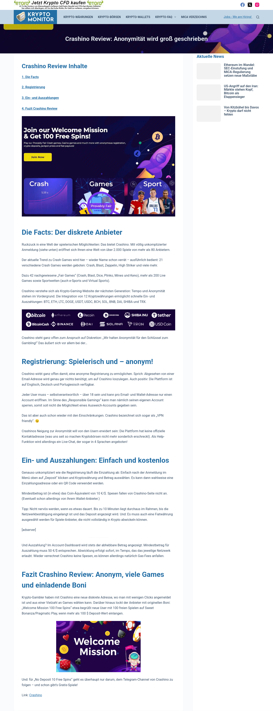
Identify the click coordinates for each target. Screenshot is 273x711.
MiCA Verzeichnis (194, 17)
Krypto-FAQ (166, 17)
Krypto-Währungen (78, 17)
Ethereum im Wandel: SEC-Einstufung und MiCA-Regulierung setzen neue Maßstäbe (240, 70)
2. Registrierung (33, 87)
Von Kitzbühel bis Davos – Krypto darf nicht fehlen (241, 110)
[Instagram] (257, 5)
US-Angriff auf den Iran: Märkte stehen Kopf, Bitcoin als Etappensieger (241, 91)
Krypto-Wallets (138, 17)
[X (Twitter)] (250, 5)
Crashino (35, 695)
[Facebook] (242, 5)
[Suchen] (257, 17)
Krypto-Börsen (109, 17)
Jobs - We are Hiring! (238, 17)
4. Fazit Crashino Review (39, 108)
